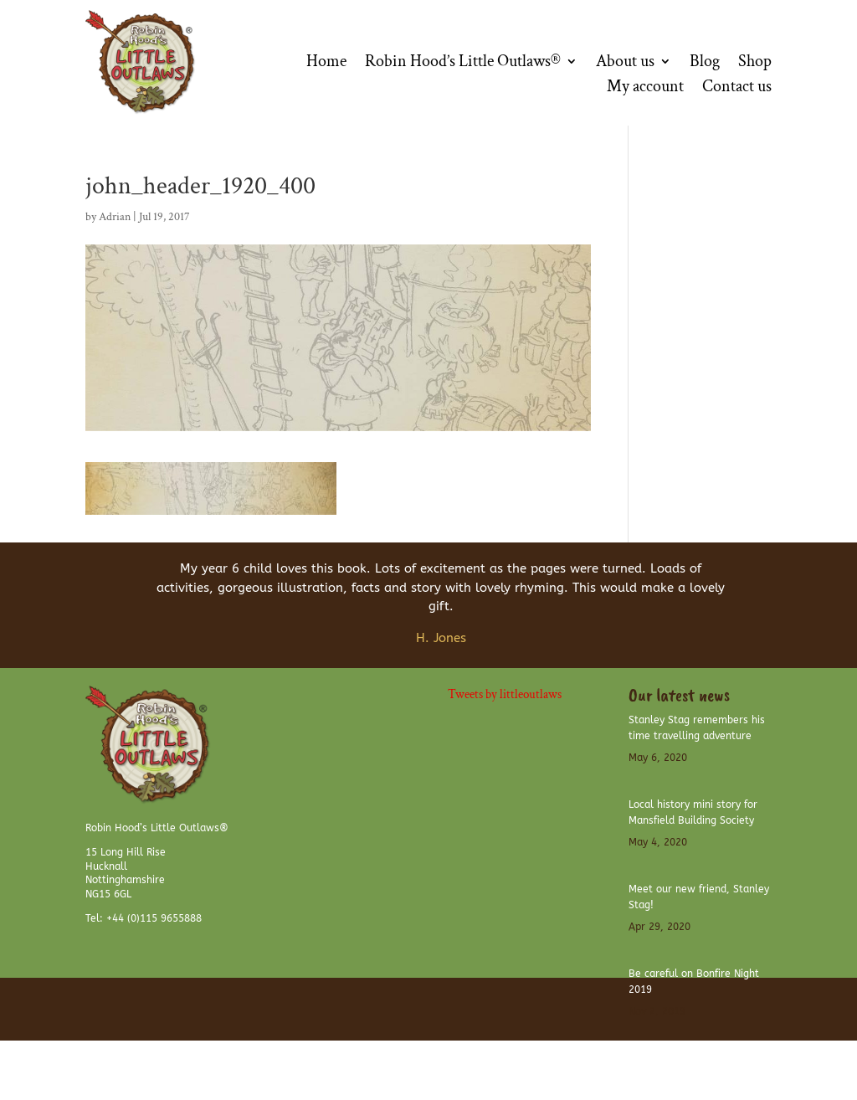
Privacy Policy (742, 1062)
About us (625, 63)
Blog (705, 63)
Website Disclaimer (652, 1062)
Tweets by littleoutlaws (505, 694)
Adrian (115, 216)
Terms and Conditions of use (530, 1062)
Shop (755, 63)
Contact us (737, 88)
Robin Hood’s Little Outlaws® (463, 63)
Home (326, 63)
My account (645, 88)
